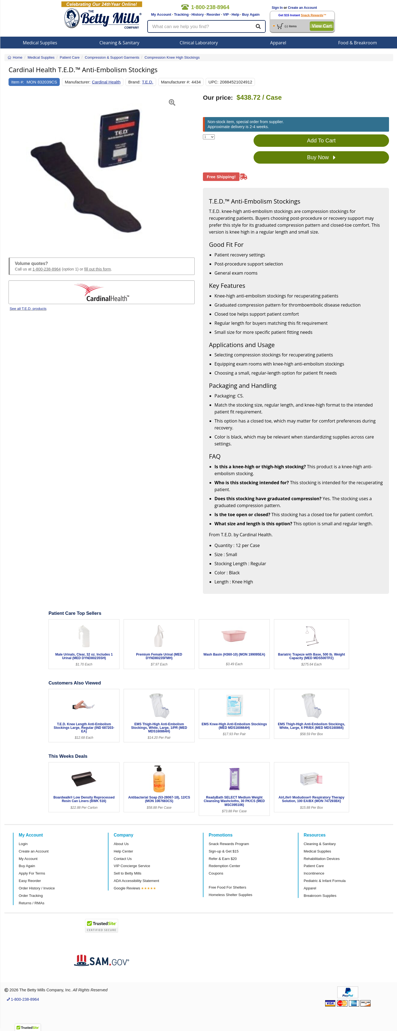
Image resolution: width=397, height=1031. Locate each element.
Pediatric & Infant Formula (325, 881)
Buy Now (321, 157)
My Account (161, 14)
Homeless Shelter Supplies (230, 895)
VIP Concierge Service (132, 866)
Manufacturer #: (175, 82)
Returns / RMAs (31, 903)
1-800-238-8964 (46, 269)
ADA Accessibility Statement (136, 881)
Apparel (278, 43)
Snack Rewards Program (229, 844)
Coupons (216, 873)
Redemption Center (224, 866)
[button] (15, 169)
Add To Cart (321, 140)
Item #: (17, 82)
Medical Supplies (40, 43)
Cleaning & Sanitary (119, 43)
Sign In (277, 8)
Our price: (218, 97)
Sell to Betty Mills (127, 873)
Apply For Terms (32, 873)
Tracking (181, 14)
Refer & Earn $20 (223, 859)
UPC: (213, 82)
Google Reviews (127, 888)
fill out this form (97, 269)
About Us (121, 844)
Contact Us (123, 859)
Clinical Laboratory (199, 43)
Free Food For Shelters (227, 887)
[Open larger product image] (102, 169)
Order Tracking (31, 896)
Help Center (123, 851)
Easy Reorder (30, 881)
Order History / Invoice (37, 888)
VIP (226, 14)
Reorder (213, 14)
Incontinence (314, 873)
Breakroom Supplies (320, 896)
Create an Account (302, 8)
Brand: (134, 82)
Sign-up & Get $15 (224, 851)
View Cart (322, 26)
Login (23, 844)
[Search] (258, 26)
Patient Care (314, 866)
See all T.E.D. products (28, 309)
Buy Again (251, 14)
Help (235, 14)
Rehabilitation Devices (321, 859)
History (197, 14)
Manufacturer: (77, 82)
